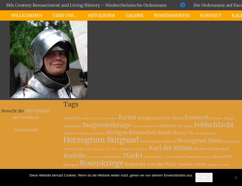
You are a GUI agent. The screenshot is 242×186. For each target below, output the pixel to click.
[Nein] (235, 177)
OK (204, 177)
